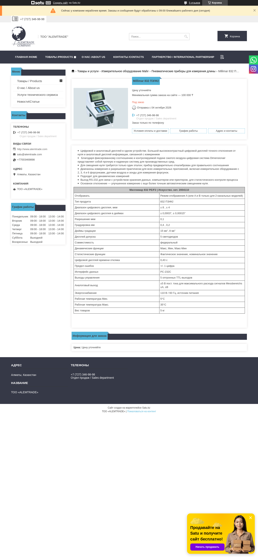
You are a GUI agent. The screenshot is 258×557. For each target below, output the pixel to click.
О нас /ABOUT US (93, 56)
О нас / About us (28, 88)
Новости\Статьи (28, 101)
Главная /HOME (26, 56)
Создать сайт (60, 2)
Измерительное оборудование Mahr (125, 71)
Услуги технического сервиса (37, 94)
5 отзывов (194, 2)
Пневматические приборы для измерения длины (183, 71)
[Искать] (185, 36)
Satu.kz (146, 407)
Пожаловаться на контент (141, 411)
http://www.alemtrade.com (32, 149)
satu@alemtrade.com (29, 154)
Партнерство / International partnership (183, 56)
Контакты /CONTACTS (128, 56)
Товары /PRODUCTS (59, 56)
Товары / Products (29, 81)
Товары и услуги (88, 71)
